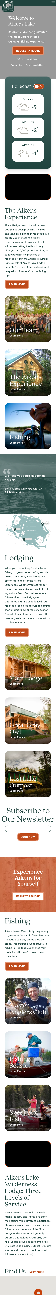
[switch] (38, 86)
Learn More (17, 284)
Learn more (17, 632)
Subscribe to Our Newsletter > (28, 65)
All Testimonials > (16, 492)
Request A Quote (28, 896)
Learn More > (37, 1271)
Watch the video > (28, 59)
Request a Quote (28, 50)
